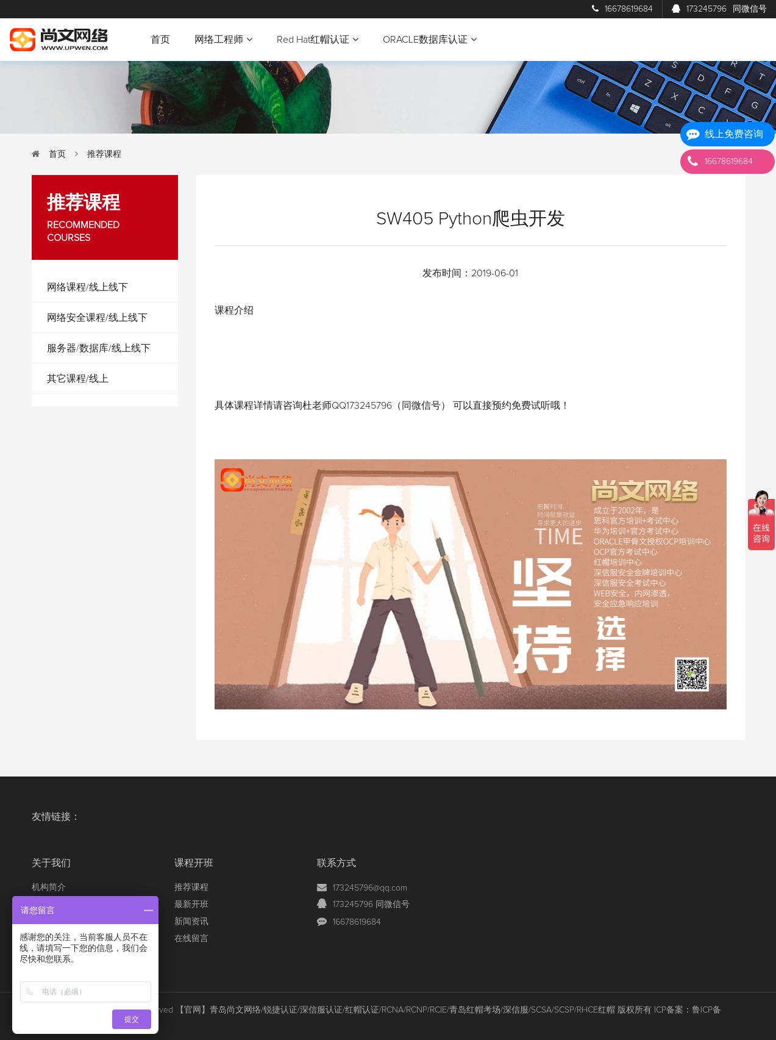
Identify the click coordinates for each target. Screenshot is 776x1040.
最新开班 (191, 904)
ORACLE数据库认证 (430, 39)
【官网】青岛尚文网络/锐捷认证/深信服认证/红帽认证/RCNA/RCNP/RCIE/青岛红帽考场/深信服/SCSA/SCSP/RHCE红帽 (395, 1010)
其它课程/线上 (78, 379)
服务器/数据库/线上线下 (99, 348)
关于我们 (51, 863)
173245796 (719, 9)
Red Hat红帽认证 (317, 39)
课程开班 (193, 863)
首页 (160, 40)
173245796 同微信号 (371, 904)
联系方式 (336, 863)
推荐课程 (104, 154)
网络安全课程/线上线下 (97, 318)
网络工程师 (223, 39)
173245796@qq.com (370, 888)
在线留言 (191, 938)
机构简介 (49, 887)
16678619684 (622, 9)
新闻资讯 (191, 921)
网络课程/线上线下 (87, 287)
